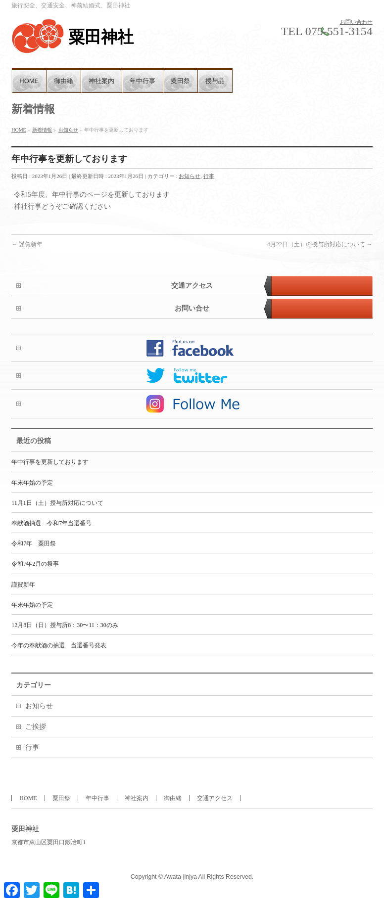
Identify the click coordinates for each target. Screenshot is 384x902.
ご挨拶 (35, 726)
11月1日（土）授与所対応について (57, 502)
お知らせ (189, 176)
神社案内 (136, 798)
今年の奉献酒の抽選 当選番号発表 (58, 645)
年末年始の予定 (32, 482)
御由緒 (173, 798)
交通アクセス (192, 285)
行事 (208, 176)
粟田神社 (101, 37)
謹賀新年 (27, 244)
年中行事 (97, 798)
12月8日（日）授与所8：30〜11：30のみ (64, 625)
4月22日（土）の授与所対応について (320, 244)
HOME (28, 798)
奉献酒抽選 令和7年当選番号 (51, 523)
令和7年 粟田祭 (33, 543)
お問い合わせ (356, 22)
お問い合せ (192, 308)
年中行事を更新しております (50, 461)
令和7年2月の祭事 (35, 563)
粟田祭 (61, 798)
